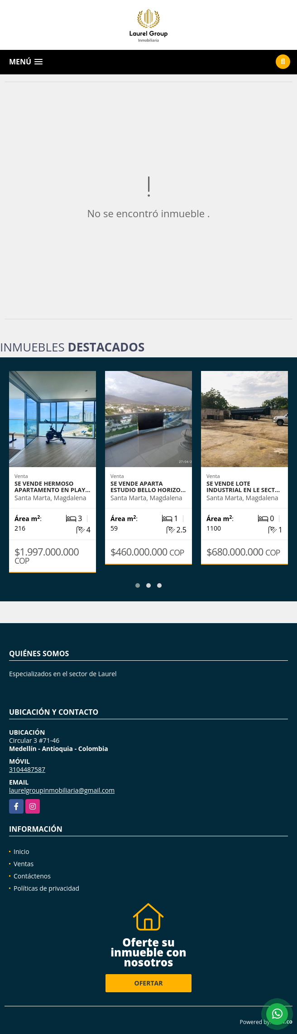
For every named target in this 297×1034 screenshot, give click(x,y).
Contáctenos (32, 876)
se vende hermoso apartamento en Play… (52, 486)
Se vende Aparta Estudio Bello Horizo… (148, 486)
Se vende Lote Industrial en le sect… (243, 486)
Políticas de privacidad (46, 888)
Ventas (24, 863)
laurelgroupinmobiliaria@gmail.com (62, 790)
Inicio (21, 851)
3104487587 (27, 769)
